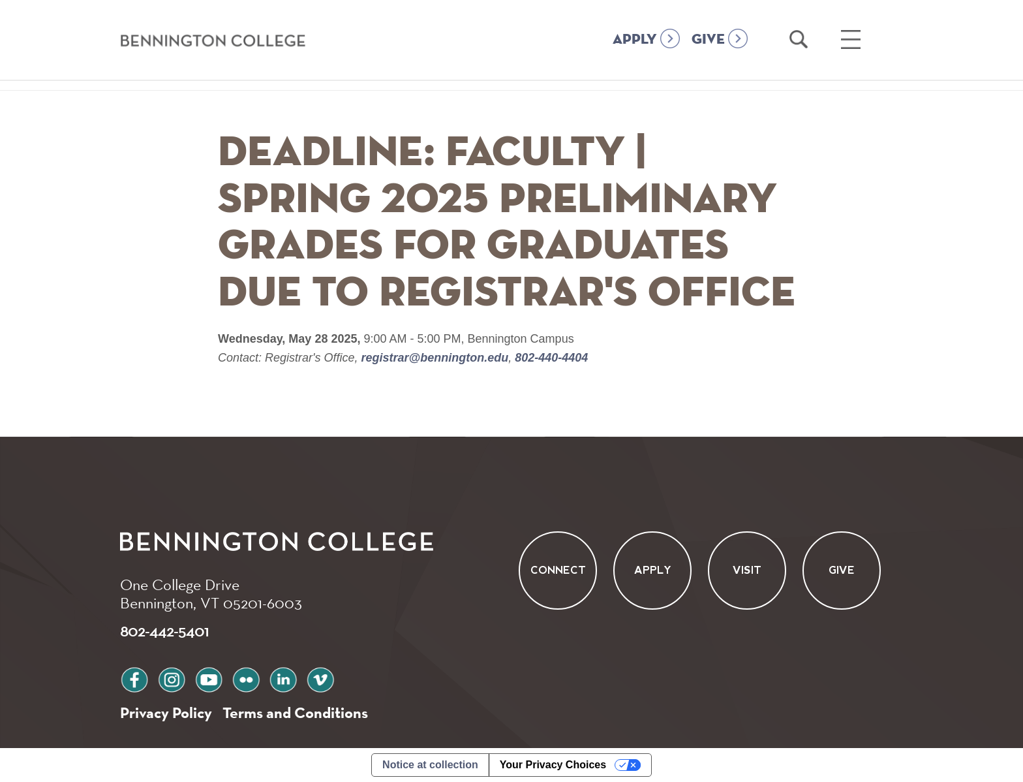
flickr (246, 678)
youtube (208, 678)
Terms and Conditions (295, 712)
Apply (652, 570)
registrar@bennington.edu (435, 357)
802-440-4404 (550, 357)
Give (842, 570)
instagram (171, 678)
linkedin (283, 678)
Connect (558, 570)
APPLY (635, 40)
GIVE (708, 40)
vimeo (320, 678)
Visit (747, 570)
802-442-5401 (164, 630)
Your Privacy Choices (553, 764)
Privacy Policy (166, 712)
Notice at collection (430, 764)
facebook (134, 678)
